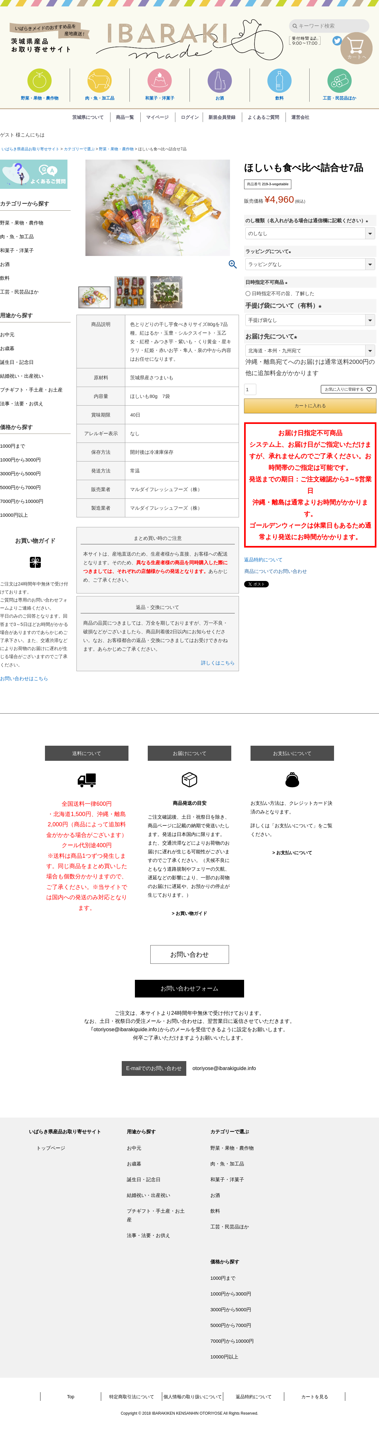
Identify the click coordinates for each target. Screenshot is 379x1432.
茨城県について (88, 117)
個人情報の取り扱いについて (192, 1396)
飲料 (279, 84)
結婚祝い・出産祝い (21, 376)
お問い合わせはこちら (24, 678)
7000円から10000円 (21, 501)
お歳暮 (7, 348)
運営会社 (300, 117)
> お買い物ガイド (189, 913)
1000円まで (12, 446)
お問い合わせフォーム (189, 988)
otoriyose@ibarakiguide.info (224, 1068)
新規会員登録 (221, 117)
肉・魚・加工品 (99, 84)
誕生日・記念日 (17, 362)
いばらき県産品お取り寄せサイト (30, 149)
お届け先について (272, 336)
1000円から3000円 (20, 459)
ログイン (190, 117)
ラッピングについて (269, 251)
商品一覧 (125, 117)
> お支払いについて (292, 852)
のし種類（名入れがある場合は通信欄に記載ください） (308, 220)
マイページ (157, 117)
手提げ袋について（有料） (285, 305)
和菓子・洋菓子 (159, 84)
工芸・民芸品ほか (339, 84)
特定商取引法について (131, 1396)
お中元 (7, 334)
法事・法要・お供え (21, 403)
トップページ (50, 1148)
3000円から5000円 (20, 473)
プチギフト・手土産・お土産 (31, 389)
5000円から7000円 (20, 487)
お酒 (219, 84)
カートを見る (314, 1396)
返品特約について (263, 559)
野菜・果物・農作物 (39, 84)
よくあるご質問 (263, 117)
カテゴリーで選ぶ (79, 149)
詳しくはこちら (218, 662)
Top (71, 1396)
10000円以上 (14, 515)
